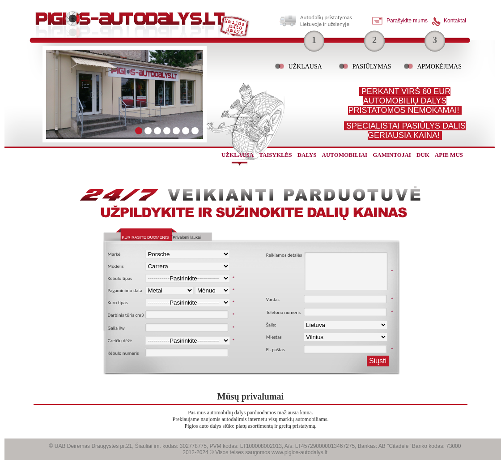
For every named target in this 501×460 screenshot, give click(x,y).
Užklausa (305, 66)
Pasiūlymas (371, 66)
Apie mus (449, 154)
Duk (422, 154)
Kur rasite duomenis (145, 237)
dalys (307, 154)
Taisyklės (275, 154)
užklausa (237, 154)
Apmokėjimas (439, 66)
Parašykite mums (407, 20)
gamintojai (392, 154)
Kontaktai (455, 20)
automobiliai (345, 154)
